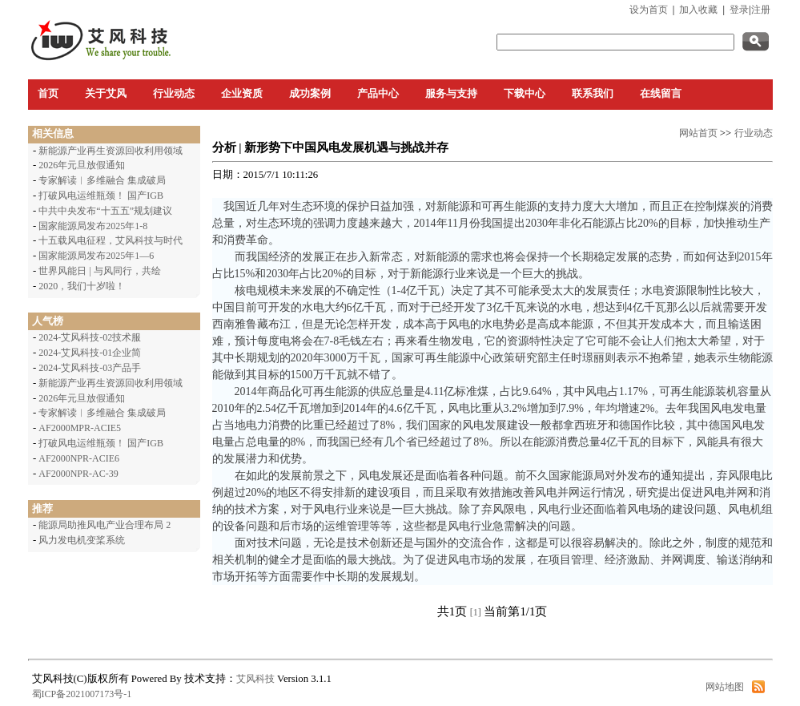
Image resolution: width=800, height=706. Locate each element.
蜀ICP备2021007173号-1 (82, 694)
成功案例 (310, 93)
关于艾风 (106, 93)
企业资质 (242, 93)
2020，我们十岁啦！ (81, 286)
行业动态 (174, 93)
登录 (739, 9)
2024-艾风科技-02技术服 (89, 337)
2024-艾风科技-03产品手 (89, 367)
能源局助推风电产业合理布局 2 (104, 525)
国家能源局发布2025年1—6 (96, 255)
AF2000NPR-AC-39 (78, 473)
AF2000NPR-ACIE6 (78, 458)
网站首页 (698, 133)
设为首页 (648, 9)
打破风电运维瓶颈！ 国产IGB (100, 195)
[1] (475, 612)
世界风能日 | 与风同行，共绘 (99, 270)
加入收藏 (698, 9)
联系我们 (592, 93)
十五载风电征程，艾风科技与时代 (110, 240)
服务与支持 (451, 93)
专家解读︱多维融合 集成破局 (102, 180)
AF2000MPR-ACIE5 (79, 428)
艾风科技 (255, 678)
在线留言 (660, 93)
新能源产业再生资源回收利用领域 (110, 150)
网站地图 (725, 686)
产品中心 (378, 93)
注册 (760, 9)
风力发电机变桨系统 (81, 540)
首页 (48, 93)
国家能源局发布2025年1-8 (92, 226)
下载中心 (524, 93)
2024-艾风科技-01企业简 (89, 352)
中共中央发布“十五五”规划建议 (105, 210)
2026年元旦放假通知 (81, 165)
